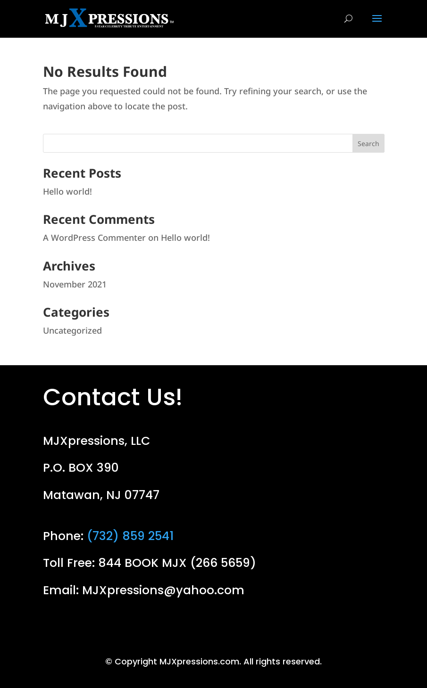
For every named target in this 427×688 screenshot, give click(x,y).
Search (368, 143)
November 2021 (75, 284)
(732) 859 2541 (130, 536)
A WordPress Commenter (94, 237)
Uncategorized (72, 330)
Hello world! (67, 191)
